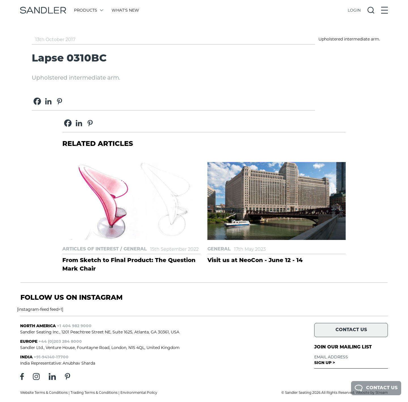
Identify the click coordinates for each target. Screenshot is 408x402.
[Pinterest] (59, 101)
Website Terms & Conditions (44, 392)
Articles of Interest (90, 249)
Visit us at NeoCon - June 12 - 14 (255, 260)
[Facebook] (37, 101)
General (135, 249)
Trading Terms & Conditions (94, 392)
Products (88, 10)
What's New (125, 10)
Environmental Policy (138, 392)
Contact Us (376, 388)
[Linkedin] (48, 101)
